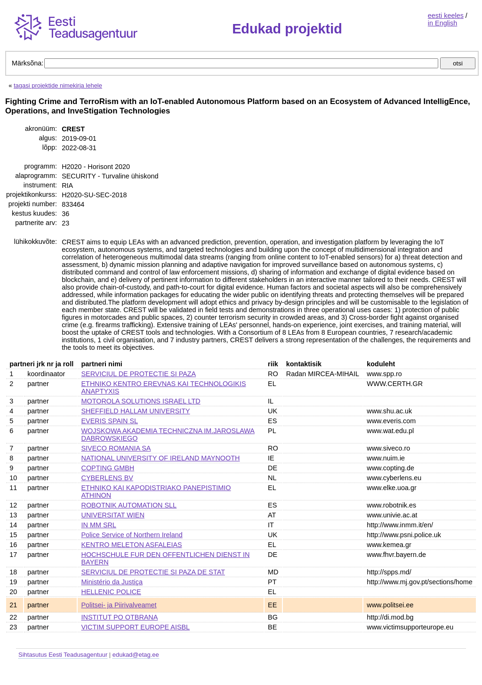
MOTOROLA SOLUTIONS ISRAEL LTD (141, 401)
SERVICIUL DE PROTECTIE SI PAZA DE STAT (153, 572)
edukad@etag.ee (135, 654)
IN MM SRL (98, 525)
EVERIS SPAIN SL (109, 421)
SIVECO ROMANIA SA (116, 448)
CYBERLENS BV (107, 478)
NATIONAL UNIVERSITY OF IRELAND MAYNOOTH (160, 458)
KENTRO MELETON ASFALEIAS (131, 544)
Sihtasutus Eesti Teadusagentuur (62, 654)
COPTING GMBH (108, 468)
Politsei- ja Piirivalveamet (119, 605)
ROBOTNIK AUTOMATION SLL (129, 505)
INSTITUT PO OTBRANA (119, 617)
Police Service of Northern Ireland (132, 535)
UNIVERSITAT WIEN (113, 515)
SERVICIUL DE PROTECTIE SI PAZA (138, 374)
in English (442, 23)
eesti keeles (446, 15)
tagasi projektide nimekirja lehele (58, 85)
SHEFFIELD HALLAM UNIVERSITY (135, 411)
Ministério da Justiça (112, 582)
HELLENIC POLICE (111, 592)
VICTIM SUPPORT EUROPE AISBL (135, 627)
